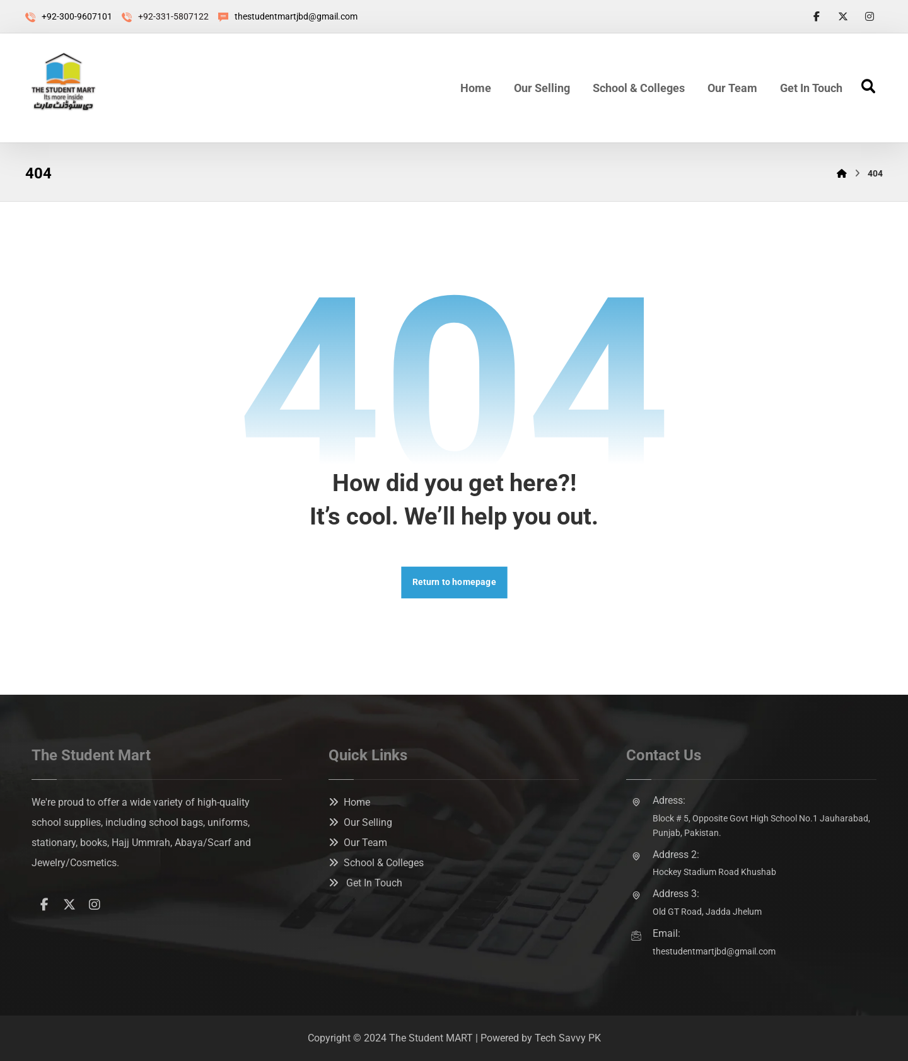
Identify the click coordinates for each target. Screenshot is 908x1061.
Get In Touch (365, 883)
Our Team (358, 843)
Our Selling (360, 822)
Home (349, 802)
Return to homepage (454, 582)
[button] (816, 16)
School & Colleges (376, 863)
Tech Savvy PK (568, 1038)
